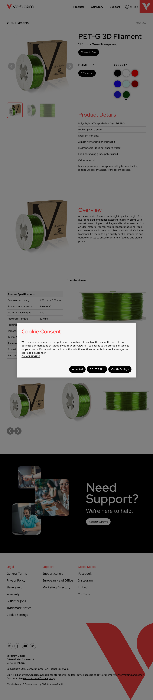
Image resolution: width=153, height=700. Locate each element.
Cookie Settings (119, 369)
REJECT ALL (97, 369)
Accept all (77, 369)
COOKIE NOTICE (31, 356)
